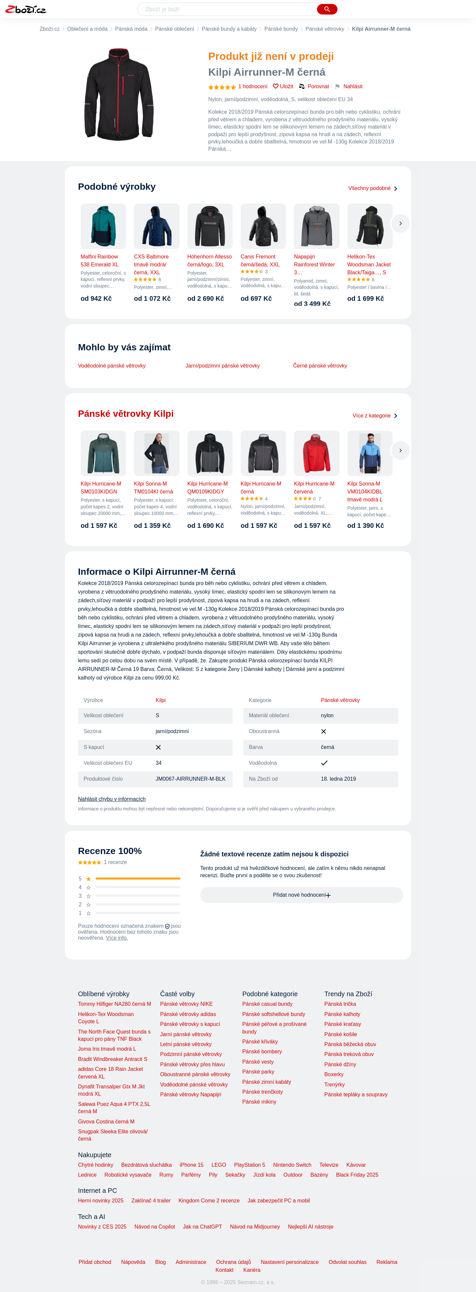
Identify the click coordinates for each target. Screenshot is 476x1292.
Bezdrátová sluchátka (146, 1165)
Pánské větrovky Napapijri (190, 1094)
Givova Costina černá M (106, 1121)
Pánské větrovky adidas (188, 1014)
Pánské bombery (262, 1051)
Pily (213, 1175)
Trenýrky (334, 1084)
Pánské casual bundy (267, 1004)
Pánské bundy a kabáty (229, 29)
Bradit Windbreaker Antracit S (112, 1059)
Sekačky (235, 1175)
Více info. (117, 938)
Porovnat (313, 86)
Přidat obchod (95, 1262)
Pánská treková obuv (349, 1054)
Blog (160, 1262)
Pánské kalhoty (342, 1014)
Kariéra (251, 1270)
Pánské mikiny (259, 1102)
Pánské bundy (281, 29)
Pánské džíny (340, 1064)
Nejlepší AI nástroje (311, 1227)
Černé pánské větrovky (320, 366)
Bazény (319, 1175)
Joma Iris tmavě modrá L (107, 1049)
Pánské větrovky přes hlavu (192, 1064)
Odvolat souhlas (348, 1262)
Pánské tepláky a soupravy (355, 1094)
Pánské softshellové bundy (273, 1014)
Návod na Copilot (155, 1227)
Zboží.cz (50, 29)
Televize (328, 1165)
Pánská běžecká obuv (350, 1044)
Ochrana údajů (233, 1262)
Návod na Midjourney (255, 1227)
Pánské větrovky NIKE (186, 1004)
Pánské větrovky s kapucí (190, 1024)
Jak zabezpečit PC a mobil (279, 1200)
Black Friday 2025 (357, 1175)
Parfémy (191, 1175)
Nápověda (133, 1262)
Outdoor (293, 1175)
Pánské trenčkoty (262, 1092)
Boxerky (333, 1074)
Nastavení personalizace (290, 1262)
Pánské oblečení (174, 29)
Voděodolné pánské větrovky (112, 366)
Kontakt (224, 1270)
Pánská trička (340, 1004)
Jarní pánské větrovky (186, 1034)
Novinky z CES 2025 (102, 1227)
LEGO (219, 1165)
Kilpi (161, 700)
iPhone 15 (192, 1165)
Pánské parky (258, 1072)
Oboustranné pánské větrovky (195, 1074)
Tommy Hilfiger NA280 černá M (114, 1004)
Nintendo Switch (292, 1165)
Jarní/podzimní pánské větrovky (222, 366)
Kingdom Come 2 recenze (209, 1200)
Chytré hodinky (95, 1165)
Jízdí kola (264, 1175)
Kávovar (356, 1165)
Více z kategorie (375, 415)
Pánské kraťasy (342, 1024)
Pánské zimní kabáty (266, 1082)
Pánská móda (131, 29)
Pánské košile (340, 1034)
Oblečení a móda (87, 29)
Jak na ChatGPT (202, 1227)
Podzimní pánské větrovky (191, 1054)
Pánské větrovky (324, 29)
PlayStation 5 (249, 1165)
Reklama (387, 1262)
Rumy (166, 1175)
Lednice (87, 1175)
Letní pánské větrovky (186, 1044)
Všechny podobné (373, 188)
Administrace (191, 1262)
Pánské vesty (258, 1062)
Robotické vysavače (127, 1175)
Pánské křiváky (260, 1041)
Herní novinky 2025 (101, 1200)
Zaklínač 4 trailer (151, 1200)
